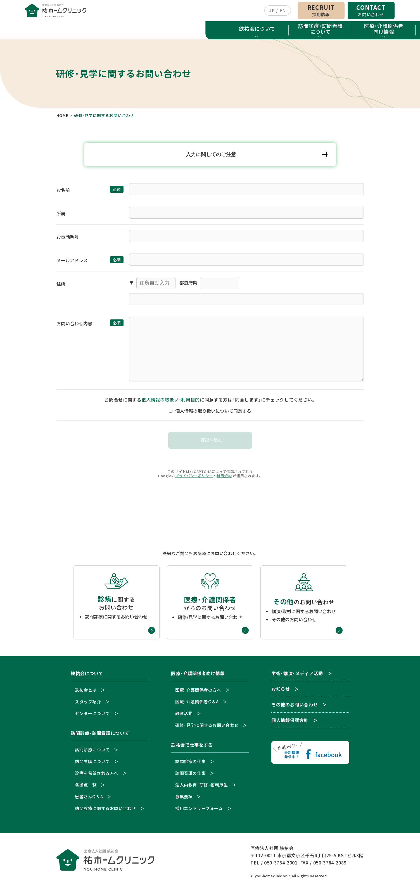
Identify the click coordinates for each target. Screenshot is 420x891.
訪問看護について (92, 763)
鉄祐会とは (86, 692)
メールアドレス (72, 262)
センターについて (92, 715)
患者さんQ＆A (89, 798)
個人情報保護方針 (290, 722)
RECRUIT (321, 11)
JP (272, 11)
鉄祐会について (52, 30)
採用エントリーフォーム (199, 810)
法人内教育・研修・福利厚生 (201, 787)
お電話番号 (67, 238)
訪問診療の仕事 (190, 763)
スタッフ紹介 (88, 703)
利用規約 (224, 477)
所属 (60, 215)
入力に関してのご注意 (211, 156)
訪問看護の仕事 (190, 775)
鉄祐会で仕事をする (241, 30)
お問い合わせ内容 (74, 325)
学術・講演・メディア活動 (305, 31)
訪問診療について (92, 751)
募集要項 (184, 798)
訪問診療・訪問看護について (115, 29)
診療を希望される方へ (96, 775)
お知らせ (368, 31)
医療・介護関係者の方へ (198, 692)
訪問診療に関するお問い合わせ (105, 810)
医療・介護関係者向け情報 (178, 29)
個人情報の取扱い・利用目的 (171, 401)
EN (282, 11)
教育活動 (184, 715)
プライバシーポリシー (194, 477)
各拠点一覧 (86, 787)
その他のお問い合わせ (294, 707)
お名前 (63, 191)
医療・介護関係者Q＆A (197, 703)
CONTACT (371, 11)
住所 (60, 285)
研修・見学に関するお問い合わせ (207, 727)
